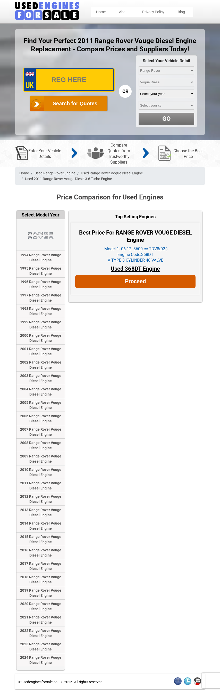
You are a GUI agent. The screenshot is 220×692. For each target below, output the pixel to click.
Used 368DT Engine (135, 268)
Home (101, 12)
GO (166, 118)
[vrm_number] (68, 79)
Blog (181, 12)
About (124, 12)
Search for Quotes (75, 103)
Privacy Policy (153, 12)
